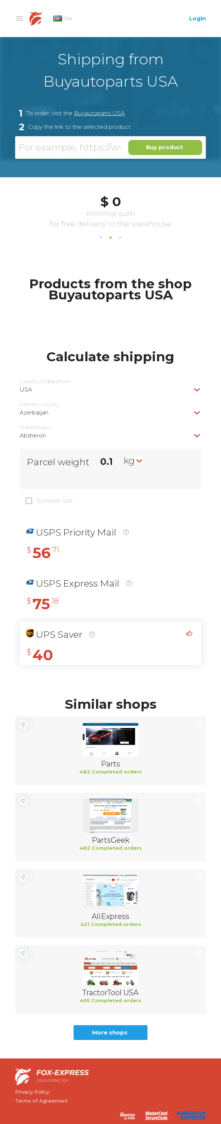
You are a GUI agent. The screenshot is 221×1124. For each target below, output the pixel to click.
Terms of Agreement (41, 1101)
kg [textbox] (129, 460)
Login (197, 18)
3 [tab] (120, 237)
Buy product (164, 147)
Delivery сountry (39, 404)
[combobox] (110, 390)
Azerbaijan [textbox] (34, 412)
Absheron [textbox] (33, 435)
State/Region (36, 427)
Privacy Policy (32, 1092)
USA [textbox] (26, 389)
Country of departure (45, 381)
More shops (109, 1032)
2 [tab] (110, 237)
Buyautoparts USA (99, 113)
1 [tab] (101, 237)
